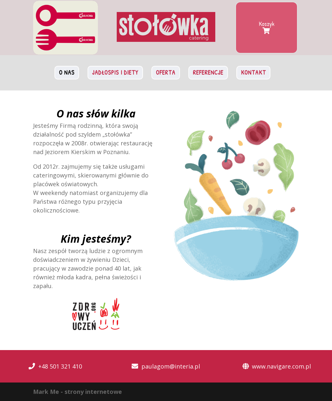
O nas (67, 72)
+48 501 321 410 (60, 366)
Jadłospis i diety (115, 72)
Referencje (208, 72)
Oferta (165, 72)
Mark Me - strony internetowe (77, 391)
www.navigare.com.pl (281, 366)
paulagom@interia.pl (170, 366)
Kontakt (253, 72)
